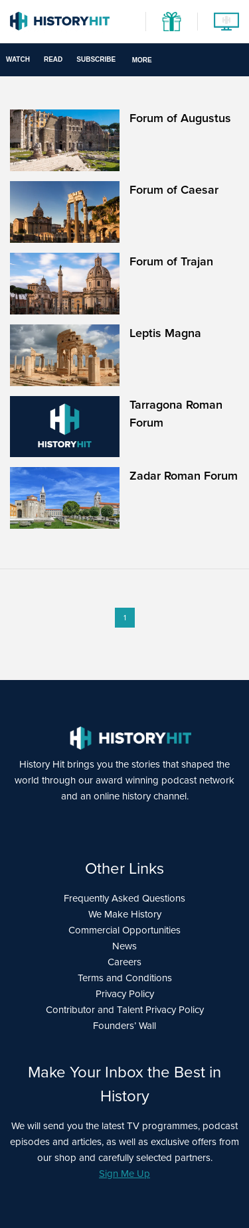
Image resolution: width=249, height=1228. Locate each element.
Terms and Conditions (125, 978)
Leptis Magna (165, 333)
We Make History (124, 914)
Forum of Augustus (180, 118)
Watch (18, 59)
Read (53, 59)
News (124, 946)
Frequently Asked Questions (124, 898)
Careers (124, 962)
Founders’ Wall (124, 1025)
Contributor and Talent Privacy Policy (125, 1009)
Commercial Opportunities (124, 930)
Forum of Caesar (173, 189)
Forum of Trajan (171, 261)
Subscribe (96, 59)
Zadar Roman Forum (183, 475)
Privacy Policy (125, 994)
